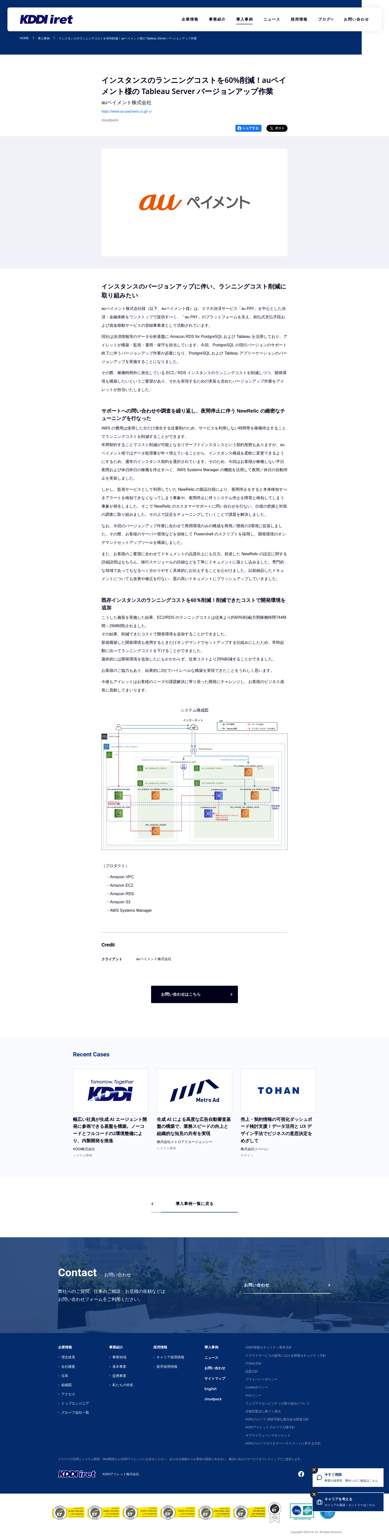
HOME (24, 38)
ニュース (271, 19)
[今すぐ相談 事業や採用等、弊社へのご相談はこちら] (348, 1477)
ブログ (324, 19)
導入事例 (244, 19)
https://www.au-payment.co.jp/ (124, 111)
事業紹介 (217, 19)
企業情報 (190, 19)
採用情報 (299, 19)
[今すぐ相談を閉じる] (314, 1470)
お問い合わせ (356, 19)
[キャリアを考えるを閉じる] (314, 1494)
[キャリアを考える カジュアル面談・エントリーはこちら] (348, 1502)
